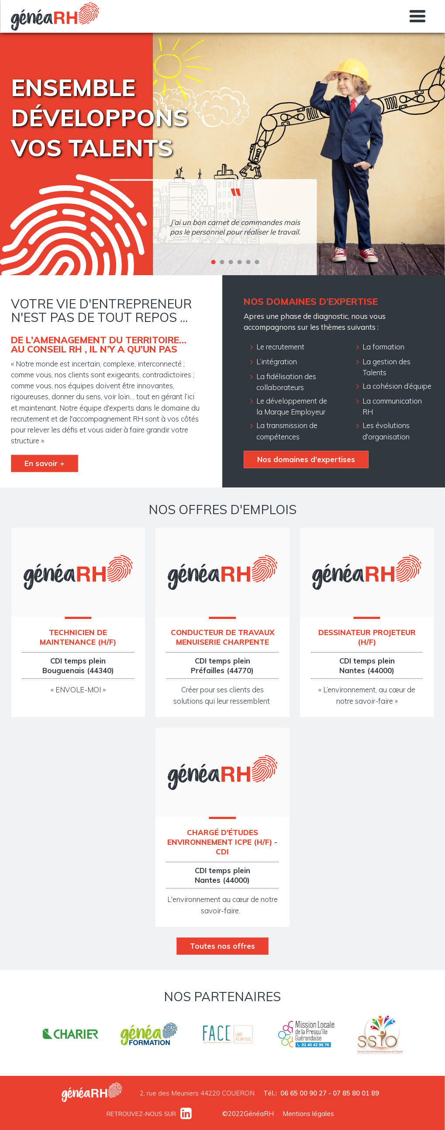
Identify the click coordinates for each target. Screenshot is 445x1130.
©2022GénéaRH (248, 1113)
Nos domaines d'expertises (306, 459)
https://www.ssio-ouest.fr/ (379, 1035)
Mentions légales (308, 1113)
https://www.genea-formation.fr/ (149, 1035)
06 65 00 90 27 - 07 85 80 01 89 (329, 1093)
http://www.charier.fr (70, 1035)
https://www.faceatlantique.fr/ (227, 1035)
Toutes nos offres (222, 945)
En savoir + (44, 463)
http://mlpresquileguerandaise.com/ (306, 1035)
